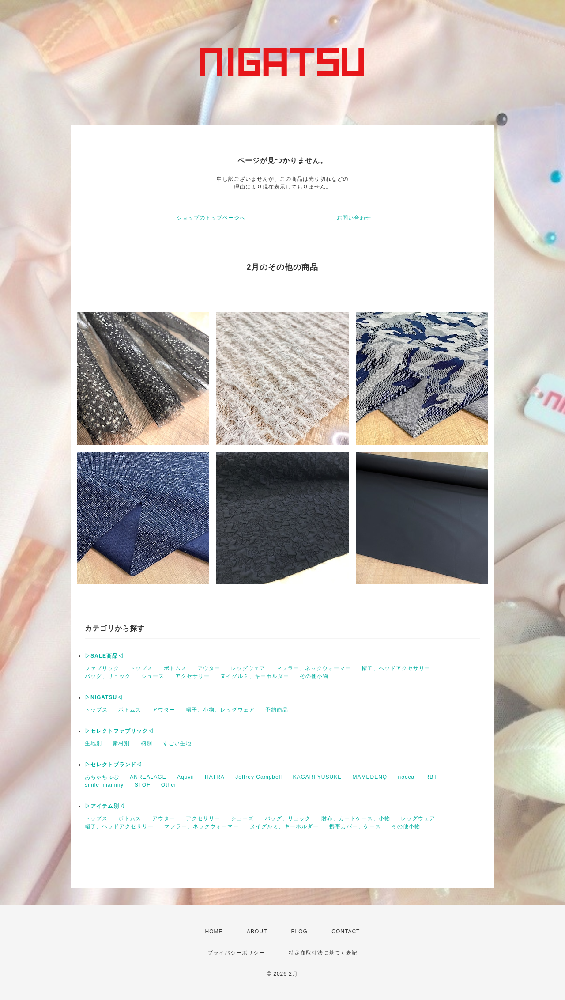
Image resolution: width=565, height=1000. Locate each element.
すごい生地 (177, 743)
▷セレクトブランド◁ (113, 764)
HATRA (215, 777)
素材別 (121, 743)
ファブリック (102, 668)
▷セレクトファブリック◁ (119, 731)
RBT (431, 777)
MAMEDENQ (370, 777)
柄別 (146, 743)
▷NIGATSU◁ (104, 697)
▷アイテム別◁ (105, 806)
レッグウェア (248, 668)
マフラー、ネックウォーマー (313, 668)
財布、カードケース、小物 (355, 818)
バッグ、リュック (108, 676)
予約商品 (276, 710)
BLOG (299, 931)
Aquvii (185, 777)
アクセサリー (192, 676)
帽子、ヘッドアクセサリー (396, 668)
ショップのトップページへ (211, 218)
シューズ (152, 676)
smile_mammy (104, 785)
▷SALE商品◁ (104, 656)
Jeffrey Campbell (258, 777)
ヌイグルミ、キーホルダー (254, 676)
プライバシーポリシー (236, 953)
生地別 (93, 743)
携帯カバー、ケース (355, 826)
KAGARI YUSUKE (317, 777)
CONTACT (345, 931)
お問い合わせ (354, 218)
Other (169, 785)
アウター (208, 668)
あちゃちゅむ (102, 777)
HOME (214, 931)
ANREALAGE (148, 777)
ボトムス (175, 668)
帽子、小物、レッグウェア (220, 710)
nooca (406, 777)
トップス (141, 668)
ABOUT (257, 931)
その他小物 (314, 676)
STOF (143, 785)
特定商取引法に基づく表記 (323, 953)
